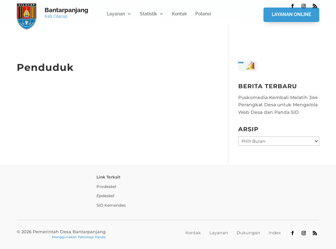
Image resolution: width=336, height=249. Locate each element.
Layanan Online (291, 14)
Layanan (116, 13)
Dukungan (248, 232)
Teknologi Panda (92, 237)
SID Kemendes (111, 205)
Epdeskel (105, 195)
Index (275, 232)
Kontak (179, 13)
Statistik (148, 13)
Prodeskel (106, 186)
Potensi (203, 13)
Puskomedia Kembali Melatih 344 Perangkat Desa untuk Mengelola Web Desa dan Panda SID (278, 104)
